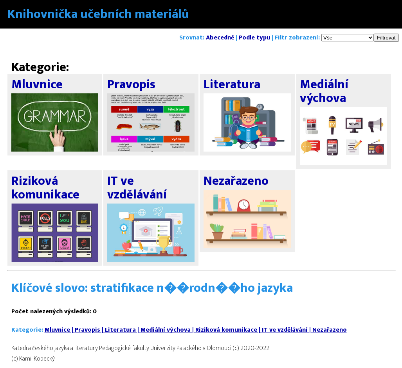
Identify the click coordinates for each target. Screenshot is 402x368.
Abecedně (220, 37)
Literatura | (123, 330)
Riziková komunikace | (228, 330)
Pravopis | (90, 330)
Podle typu (254, 37)
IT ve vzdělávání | (287, 330)
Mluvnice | (60, 330)
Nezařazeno (329, 330)
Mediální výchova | (168, 330)
